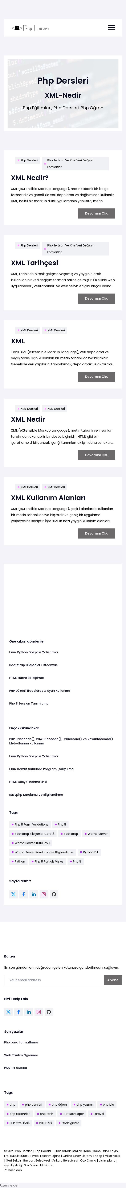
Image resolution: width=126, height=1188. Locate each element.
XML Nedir (28, 419)
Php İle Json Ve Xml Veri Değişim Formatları (69, 163)
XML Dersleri (28, 330)
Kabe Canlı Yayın (106, 1151)
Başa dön (13, 1170)
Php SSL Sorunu (15, 1068)
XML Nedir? (30, 177)
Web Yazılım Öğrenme (21, 1055)
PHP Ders (44, 1123)
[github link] (54, 894)
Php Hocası (43, 1151)
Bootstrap (69, 834)
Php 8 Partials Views (47, 861)
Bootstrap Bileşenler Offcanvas (33, 665)
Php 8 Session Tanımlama (29, 703)
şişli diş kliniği (13, 1165)
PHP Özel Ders (18, 1123)
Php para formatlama (21, 1042)
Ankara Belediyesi (65, 1160)
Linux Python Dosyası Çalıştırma (33, 652)
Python (18, 861)
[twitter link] (13, 894)
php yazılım (83, 1104)
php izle (107, 1104)
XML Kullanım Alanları (48, 497)
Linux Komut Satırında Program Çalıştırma (41, 769)
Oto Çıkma (88, 1160)
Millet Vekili (112, 1156)
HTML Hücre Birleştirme (26, 678)
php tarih (45, 1114)
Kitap (98, 1156)
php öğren (58, 1104)
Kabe (88, 1151)
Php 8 (60, 824)
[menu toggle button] (111, 27)
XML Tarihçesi (34, 262)
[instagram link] (44, 894)
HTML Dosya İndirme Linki (28, 782)
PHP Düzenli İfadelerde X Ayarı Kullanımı (39, 691)
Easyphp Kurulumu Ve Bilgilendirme (36, 795)
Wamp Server (96, 834)
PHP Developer (72, 1114)
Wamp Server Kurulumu (31, 843)
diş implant (107, 1160)
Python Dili (89, 852)
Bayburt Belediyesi (36, 1160)
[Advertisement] (63, 598)
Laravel (97, 1114)
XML (18, 341)
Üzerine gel (9, 1185)
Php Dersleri (28, 160)
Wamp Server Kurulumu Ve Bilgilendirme (43, 852)
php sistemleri (18, 1114)
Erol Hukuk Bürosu (17, 1156)
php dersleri (32, 1104)
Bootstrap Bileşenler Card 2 (33, 834)
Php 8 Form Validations (30, 824)
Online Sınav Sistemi (77, 1156)
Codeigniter (69, 1123)
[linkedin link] (33, 894)
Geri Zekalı (13, 1160)
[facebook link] (23, 894)
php (11, 1104)
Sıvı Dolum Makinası (38, 1165)
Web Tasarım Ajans (46, 1156)
